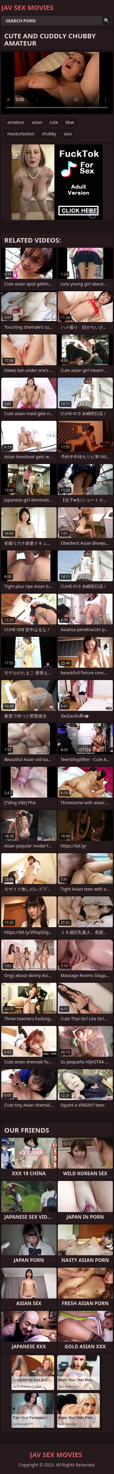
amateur (15, 122)
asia (68, 134)
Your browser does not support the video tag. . (57, 83)
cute (54, 122)
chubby (49, 134)
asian (37, 122)
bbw (69, 122)
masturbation (20, 134)
